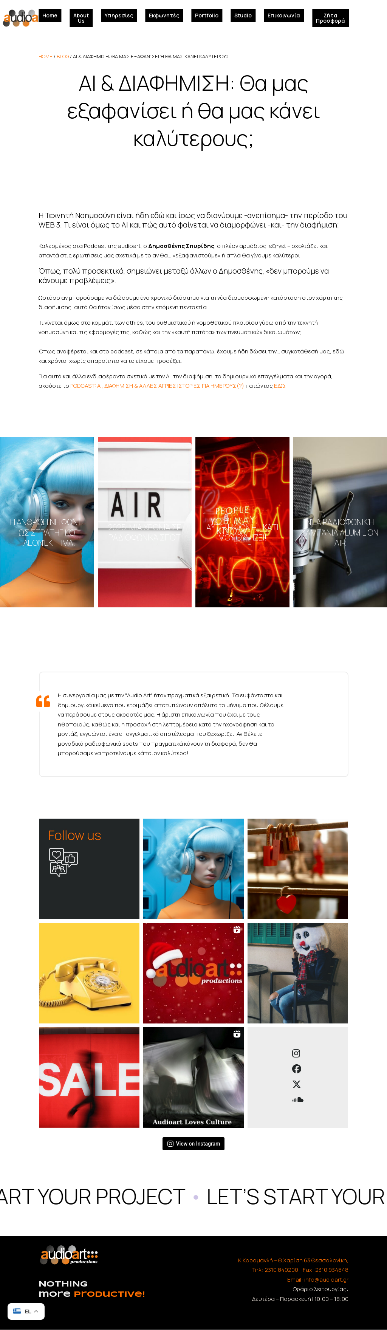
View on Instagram (193, 1143)
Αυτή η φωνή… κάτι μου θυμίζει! (242, 532)
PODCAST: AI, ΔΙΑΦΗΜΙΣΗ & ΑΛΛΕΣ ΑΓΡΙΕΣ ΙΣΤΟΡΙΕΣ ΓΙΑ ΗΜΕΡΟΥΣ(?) (157, 386)
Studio (243, 15)
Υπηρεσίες (119, 15)
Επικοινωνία (284, 15)
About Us (81, 18)
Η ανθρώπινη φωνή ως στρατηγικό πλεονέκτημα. (47, 532)
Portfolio (206, 15)
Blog (63, 56)
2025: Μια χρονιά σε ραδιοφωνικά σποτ (144, 532)
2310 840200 (281, 1270)
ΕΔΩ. (280, 386)
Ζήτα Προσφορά (330, 18)
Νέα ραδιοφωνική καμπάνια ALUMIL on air (340, 532)
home (46, 56)
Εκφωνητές (164, 15)
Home (49, 15)
